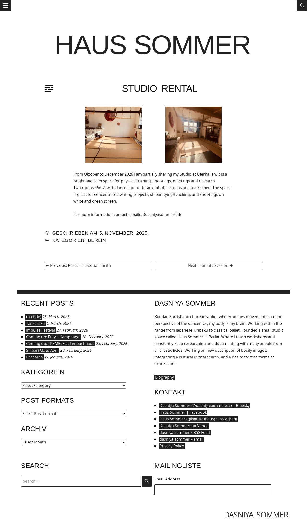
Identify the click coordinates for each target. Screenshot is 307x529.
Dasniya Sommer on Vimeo (184, 425)
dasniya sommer (256, 514)
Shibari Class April (42, 350)
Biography (164, 377)
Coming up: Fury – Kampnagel (53, 336)
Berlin (97, 240)
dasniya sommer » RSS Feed (184, 432)
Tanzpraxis (35, 323)
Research (34, 357)
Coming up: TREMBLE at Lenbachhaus (60, 343)
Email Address (167, 479)
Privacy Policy (171, 446)
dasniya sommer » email (181, 439)
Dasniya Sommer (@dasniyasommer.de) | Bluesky (204, 405)
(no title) (33, 316)
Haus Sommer (152, 45)
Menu (5, 10)
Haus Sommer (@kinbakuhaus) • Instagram (198, 419)
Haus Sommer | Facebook (183, 412)
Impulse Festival (40, 330)
